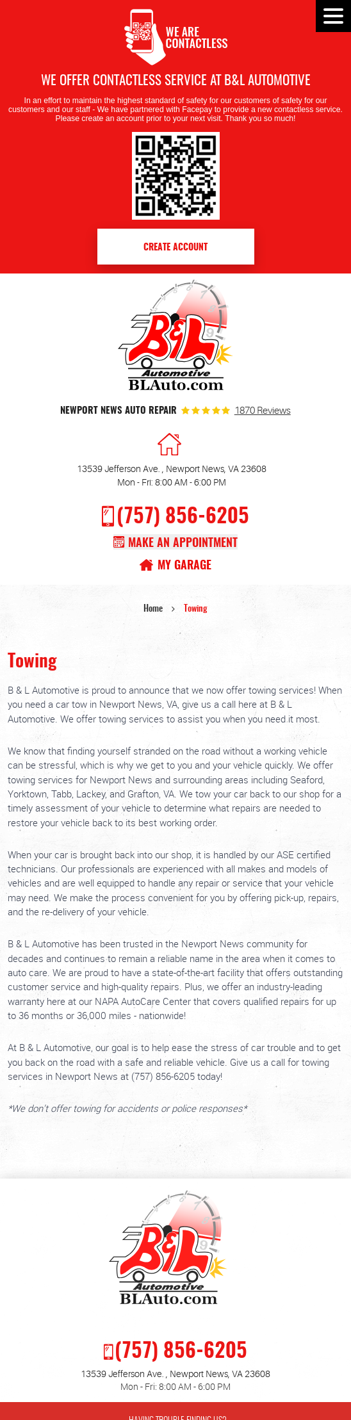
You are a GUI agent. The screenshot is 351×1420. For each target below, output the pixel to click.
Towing (196, 609)
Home (153, 609)
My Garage (184, 566)
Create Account (175, 247)
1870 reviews (262, 411)
